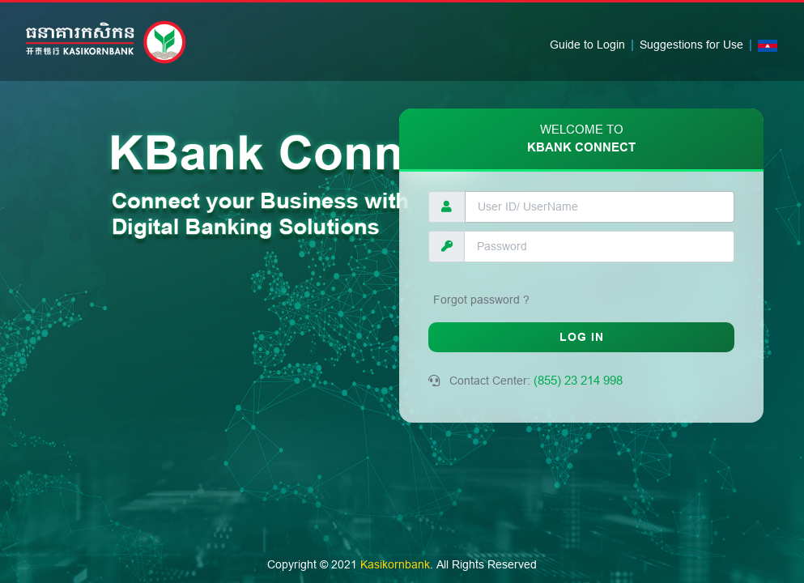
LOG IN (581, 336)
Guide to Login (587, 44)
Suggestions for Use (691, 44)
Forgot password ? (481, 299)
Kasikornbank (395, 564)
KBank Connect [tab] (581, 138)
